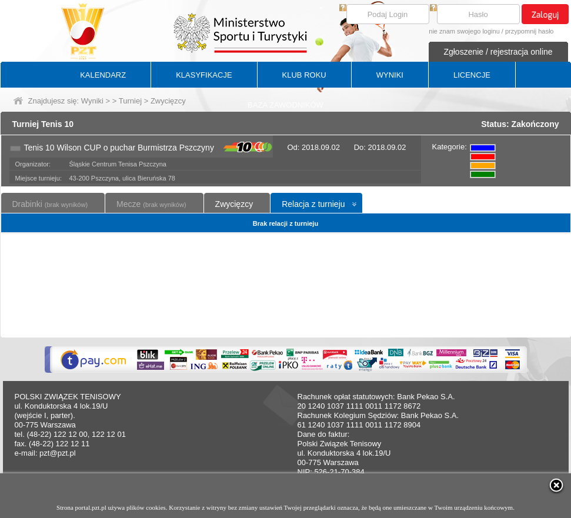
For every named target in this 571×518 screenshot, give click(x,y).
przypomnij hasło (529, 31)
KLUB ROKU (304, 75)
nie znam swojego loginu (464, 31)
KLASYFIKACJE (204, 75)
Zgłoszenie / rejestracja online (497, 51)
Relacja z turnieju (313, 204)
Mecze (151, 204)
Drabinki (50, 204)
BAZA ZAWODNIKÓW (285, 105)
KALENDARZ (103, 75)
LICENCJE (471, 75)
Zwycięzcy (234, 204)
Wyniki (92, 100)
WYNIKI (389, 75)
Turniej (130, 100)
